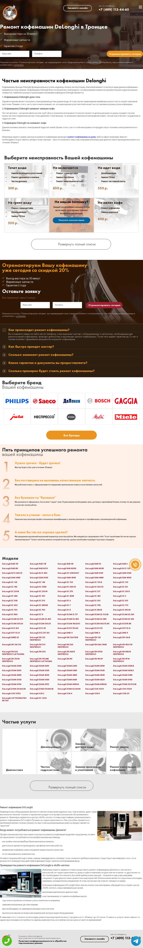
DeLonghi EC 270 (65, 591)
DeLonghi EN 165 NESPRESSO (93, 638)
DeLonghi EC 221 (120, 587)
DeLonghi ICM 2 (37, 693)
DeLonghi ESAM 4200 (39, 675)
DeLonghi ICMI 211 (121, 693)
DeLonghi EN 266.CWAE (96, 644)
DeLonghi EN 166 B (121, 637)
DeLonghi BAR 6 (120, 564)
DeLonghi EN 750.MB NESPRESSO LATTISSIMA (41, 659)
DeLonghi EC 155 (120, 582)
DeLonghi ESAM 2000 (11, 666)
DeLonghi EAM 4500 (122, 577)
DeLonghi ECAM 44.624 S (69, 623)
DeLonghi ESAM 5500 (11, 679)
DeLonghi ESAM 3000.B (123, 666)
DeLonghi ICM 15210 (94, 689)
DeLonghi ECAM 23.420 (40, 619)
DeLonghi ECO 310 (10, 628)
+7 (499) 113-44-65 (114, 9)
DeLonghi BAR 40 (65, 564)
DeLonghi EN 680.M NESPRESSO (122, 652)
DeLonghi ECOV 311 (94, 628)
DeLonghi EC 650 (9, 605)
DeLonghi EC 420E (66, 596)
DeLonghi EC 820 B (93, 610)
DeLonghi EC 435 (93, 596)
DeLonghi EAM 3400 (11, 577)
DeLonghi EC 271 (92, 591)
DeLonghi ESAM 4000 (11, 675)
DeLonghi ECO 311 (38, 628)
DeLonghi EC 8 (64, 610)
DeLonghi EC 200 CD (67, 587)
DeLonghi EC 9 (36, 614)
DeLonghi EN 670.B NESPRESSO (94, 652)
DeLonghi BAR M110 (39, 568)
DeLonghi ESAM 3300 (39, 670)
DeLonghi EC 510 (37, 600)
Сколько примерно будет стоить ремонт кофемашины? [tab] (51, 371)
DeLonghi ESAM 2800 (94, 666)
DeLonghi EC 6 (64, 600)
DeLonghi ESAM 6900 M (68, 684)
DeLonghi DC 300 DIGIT (68, 573)
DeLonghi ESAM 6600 (67, 679)
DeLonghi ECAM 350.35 (12, 623)
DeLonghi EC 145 (9, 582)
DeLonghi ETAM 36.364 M (69, 689)
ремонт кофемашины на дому (82, 137)
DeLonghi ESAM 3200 (11, 670)
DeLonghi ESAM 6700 (122, 679)
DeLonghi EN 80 (65, 658)
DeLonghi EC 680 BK (39, 605)
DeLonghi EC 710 (120, 605)
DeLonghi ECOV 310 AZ (68, 628)
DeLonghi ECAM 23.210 (12, 619)
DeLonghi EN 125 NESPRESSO (37, 638)
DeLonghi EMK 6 (92, 633)
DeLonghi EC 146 (37, 582)
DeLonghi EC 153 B (93, 582)
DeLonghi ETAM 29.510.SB (124, 684)
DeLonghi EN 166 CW (11, 644)
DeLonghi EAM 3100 (94, 573)
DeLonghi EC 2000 (38, 587)
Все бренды (71, 435)
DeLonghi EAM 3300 (122, 573)
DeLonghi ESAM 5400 (122, 675)
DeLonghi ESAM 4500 (94, 675)
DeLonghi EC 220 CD (94, 587)
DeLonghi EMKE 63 (10, 637)
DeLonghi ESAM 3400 (67, 670)
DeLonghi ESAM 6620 (94, 679)
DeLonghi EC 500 (9, 600)
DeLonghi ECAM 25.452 (123, 619)
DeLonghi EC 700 (92, 605)
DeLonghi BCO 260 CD (12, 573)
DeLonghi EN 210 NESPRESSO (37, 645)
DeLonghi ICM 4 (65, 693)
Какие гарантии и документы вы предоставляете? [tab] (47, 363)
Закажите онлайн (77, 7)
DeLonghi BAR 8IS (10, 568)
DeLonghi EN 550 (37, 651)
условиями (19, 65)
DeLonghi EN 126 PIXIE (68, 637)
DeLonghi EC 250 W (38, 591)
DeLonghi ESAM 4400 (67, 675)
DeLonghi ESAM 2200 (39, 666)
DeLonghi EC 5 (119, 596)
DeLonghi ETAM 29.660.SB (41, 689)
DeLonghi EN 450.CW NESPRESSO (122, 645)
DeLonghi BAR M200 (67, 568)
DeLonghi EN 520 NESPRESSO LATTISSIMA (13, 652)
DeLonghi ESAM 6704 (11, 684)
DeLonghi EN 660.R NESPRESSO (66, 652)
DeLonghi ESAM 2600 (67, 666)
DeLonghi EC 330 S (121, 591)
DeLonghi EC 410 (37, 596)
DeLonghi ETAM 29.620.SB (14, 689)
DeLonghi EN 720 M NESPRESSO (11, 659)
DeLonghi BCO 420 (38, 573)
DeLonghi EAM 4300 (67, 577)
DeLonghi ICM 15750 (11, 693)
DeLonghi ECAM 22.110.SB (97, 614)
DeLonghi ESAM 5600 (39, 679)
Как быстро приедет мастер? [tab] (31, 347)
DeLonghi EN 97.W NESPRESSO (121, 659)
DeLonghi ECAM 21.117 (68, 614)
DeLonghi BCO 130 (121, 568)
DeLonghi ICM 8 (92, 693)
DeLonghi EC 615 (120, 600)
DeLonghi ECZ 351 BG (40, 633)
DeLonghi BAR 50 (93, 564)
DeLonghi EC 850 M (121, 610)
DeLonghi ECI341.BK (122, 623)
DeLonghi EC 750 (37, 610)
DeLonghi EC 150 (65, 582)
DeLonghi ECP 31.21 (122, 628)
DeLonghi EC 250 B (10, 591)
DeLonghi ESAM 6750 (39, 684)
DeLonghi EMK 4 (65, 633)
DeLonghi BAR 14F (38, 564)
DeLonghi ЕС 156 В (38, 698)
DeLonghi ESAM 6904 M (96, 684)
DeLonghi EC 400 (9, 596)
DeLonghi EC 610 (92, 600)
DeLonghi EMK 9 (120, 633)
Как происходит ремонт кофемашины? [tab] (39, 330)
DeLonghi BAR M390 (94, 568)
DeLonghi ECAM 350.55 (40, 623)
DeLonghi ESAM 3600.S (123, 670)
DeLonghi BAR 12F (10, 564)
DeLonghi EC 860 (9, 614)
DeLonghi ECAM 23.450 (68, 619)
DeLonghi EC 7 (64, 605)
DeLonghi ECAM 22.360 (123, 614)
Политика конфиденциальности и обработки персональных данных (42, 942)
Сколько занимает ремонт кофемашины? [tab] (40, 355)
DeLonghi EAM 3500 (39, 577)
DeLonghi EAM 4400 (94, 577)
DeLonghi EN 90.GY (94, 658)
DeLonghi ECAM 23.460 (95, 619)
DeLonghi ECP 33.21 (11, 633)
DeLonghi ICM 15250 (122, 689)
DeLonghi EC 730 (9, 610)
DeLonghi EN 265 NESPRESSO (65, 645)
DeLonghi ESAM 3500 (94, 670)
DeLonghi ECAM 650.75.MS (97, 623)
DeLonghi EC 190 (9, 587)
